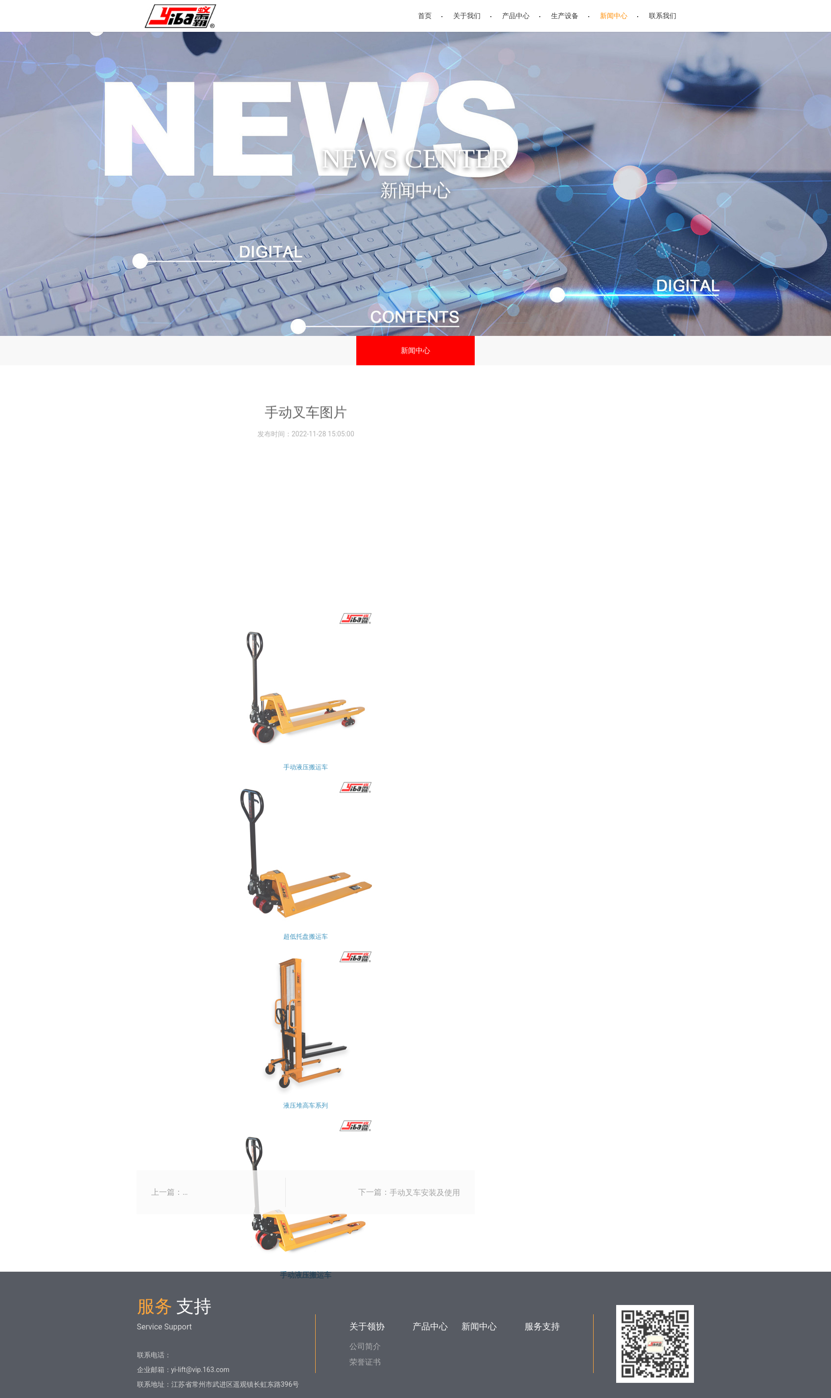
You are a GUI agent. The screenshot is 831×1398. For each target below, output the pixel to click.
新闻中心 (613, 16)
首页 (425, 16)
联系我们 (662, 16)
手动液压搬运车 (305, 1086)
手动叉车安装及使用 (425, 1213)
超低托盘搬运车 (305, 1255)
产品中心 (516, 16)
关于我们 (467, 16)
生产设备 (564, 16)
